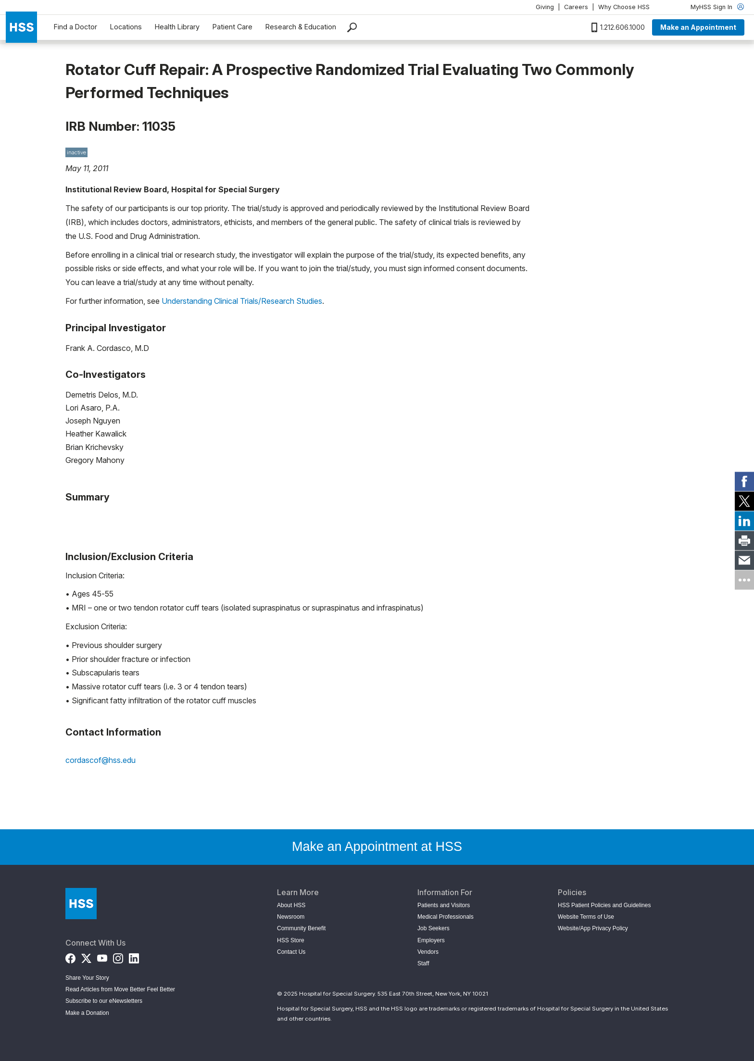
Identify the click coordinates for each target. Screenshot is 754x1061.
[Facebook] (70, 956)
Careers (576, 7)
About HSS (291, 905)
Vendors (428, 952)
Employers (431, 940)
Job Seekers (433, 928)
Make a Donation (87, 1013)
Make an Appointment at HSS (377, 846)
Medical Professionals (445, 916)
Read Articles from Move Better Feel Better (120, 989)
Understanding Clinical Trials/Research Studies (242, 301)
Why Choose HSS (624, 7)
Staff (423, 963)
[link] (744, 481)
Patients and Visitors (443, 905)
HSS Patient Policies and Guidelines (604, 905)
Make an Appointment (698, 27)
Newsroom (290, 916)
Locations (126, 27)
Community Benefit (301, 928)
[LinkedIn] (134, 956)
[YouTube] (102, 956)
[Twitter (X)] (86, 956)
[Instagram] (118, 956)
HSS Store (290, 940)
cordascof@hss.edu (100, 760)
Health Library (177, 27)
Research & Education (300, 27)
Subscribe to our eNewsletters (103, 1001)
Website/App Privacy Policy (593, 928)
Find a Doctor (75, 27)
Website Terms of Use (586, 916)
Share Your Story (87, 977)
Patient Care (232, 27)
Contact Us (291, 952)
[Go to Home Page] (81, 903)
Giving (545, 7)
